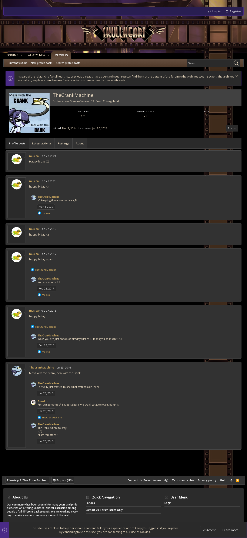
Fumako (44, 401)
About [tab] (81, 143)
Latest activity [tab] (43, 143)
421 (84, 116)
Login (167, 503)
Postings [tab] (65, 143)
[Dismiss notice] (234, 77)
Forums (90, 503)
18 (206, 116)
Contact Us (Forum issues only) (146, 480)
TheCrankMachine (50, 197)
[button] (21, 55)
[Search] (213, 63)
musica (35, 156)
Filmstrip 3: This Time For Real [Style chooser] (29, 480)
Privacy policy (205, 480)
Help (221, 480)
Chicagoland (112, 101)
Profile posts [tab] (18, 143)
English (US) (64, 480)
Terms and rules (181, 480)
